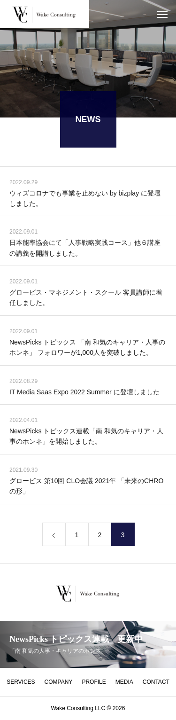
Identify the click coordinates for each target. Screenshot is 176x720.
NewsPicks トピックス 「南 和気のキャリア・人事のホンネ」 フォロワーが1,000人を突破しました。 (87, 349)
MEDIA (124, 682)
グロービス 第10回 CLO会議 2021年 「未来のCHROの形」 (86, 487)
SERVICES (21, 682)
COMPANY (59, 682)
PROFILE (94, 682)
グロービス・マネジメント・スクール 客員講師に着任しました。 (85, 299)
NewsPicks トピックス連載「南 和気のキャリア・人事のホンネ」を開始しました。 (86, 437)
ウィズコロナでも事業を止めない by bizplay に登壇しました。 (85, 199)
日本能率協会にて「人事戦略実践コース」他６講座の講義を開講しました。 (85, 249)
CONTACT (156, 682)
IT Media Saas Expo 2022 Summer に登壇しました (84, 393)
